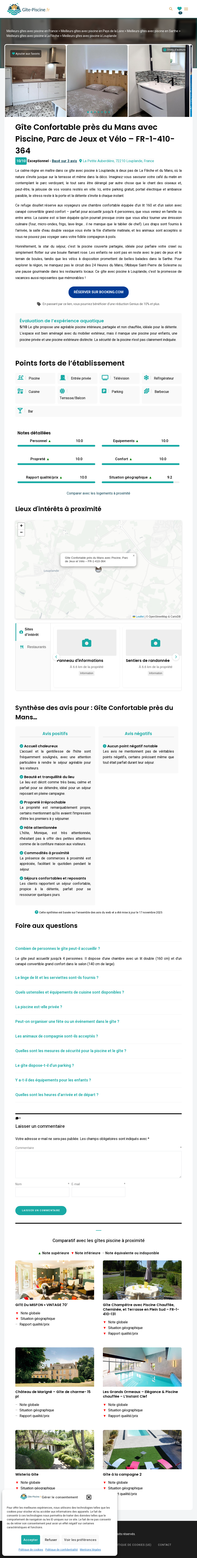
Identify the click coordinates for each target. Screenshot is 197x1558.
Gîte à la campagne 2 (122, 1473)
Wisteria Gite (27, 1473)
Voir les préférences (80, 1539)
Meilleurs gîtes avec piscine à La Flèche (33, 36)
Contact (164, 1543)
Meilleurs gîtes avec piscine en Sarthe (152, 31)
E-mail (99, 1182)
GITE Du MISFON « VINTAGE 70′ (41, 1303)
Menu (186, 9)
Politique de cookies (31, 1550)
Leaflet (138, 615)
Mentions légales (90, 1550)
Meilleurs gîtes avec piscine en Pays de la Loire (92, 31)
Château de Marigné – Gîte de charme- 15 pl (53, 1393)
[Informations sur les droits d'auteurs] (174, 49)
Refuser (51, 1539)
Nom (42, 1182)
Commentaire (98, 1146)
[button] (89, 1497)
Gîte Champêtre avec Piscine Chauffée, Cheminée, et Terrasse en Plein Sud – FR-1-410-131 (141, 1308)
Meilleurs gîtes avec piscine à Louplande (89, 36)
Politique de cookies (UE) (131, 1543)
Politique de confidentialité (61, 1550)
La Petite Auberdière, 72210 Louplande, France (116, 159)
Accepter (30, 1539)
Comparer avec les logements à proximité (98, 492)
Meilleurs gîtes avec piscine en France (32, 31)
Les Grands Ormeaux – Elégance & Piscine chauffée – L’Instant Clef (140, 1393)
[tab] (98, 947)
